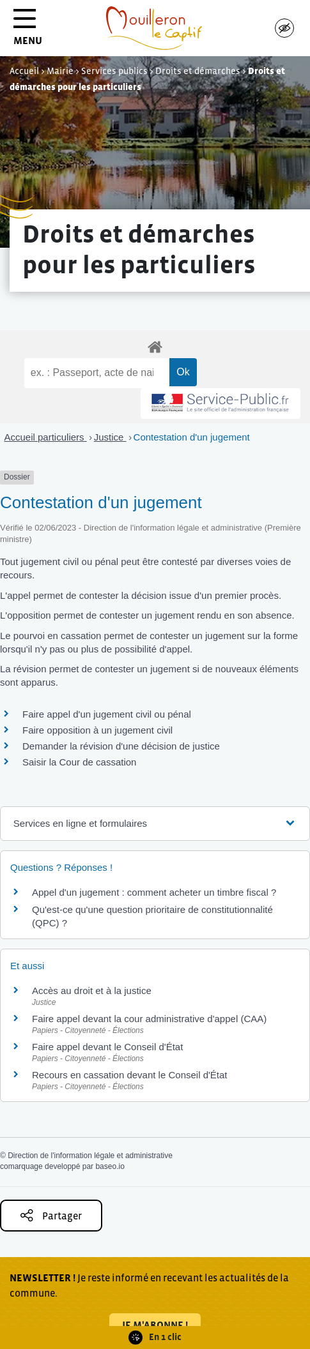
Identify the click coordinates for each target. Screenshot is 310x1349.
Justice (110, 437)
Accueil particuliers (45, 437)
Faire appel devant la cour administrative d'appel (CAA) (149, 1018)
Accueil (24, 71)
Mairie (60, 71)
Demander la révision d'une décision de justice (121, 746)
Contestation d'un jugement (192, 437)
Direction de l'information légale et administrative (90, 1155)
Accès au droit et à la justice (91, 990)
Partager (51, 1215)
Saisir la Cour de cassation (79, 762)
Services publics (114, 71)
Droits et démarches (197, 71)
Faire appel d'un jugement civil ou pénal (106, 714)
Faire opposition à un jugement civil (97, 730)
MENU (27, 31)
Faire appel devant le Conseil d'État (107, 1046)
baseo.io (109, 1166)
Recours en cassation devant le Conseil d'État (130, 1074)
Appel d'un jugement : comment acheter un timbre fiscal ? (154, 892)
